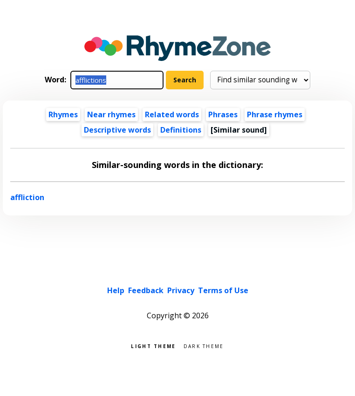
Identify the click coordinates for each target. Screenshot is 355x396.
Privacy (180, 290)
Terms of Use (223, 290)
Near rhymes (111, 114)
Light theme (153, 345)
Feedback (146, 290)
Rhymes (63, 114)
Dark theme (204, 345)
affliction (27, 197)
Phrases (223, 114)
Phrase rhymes (274, 114)
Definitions (180, 130)
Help (115, 290)
